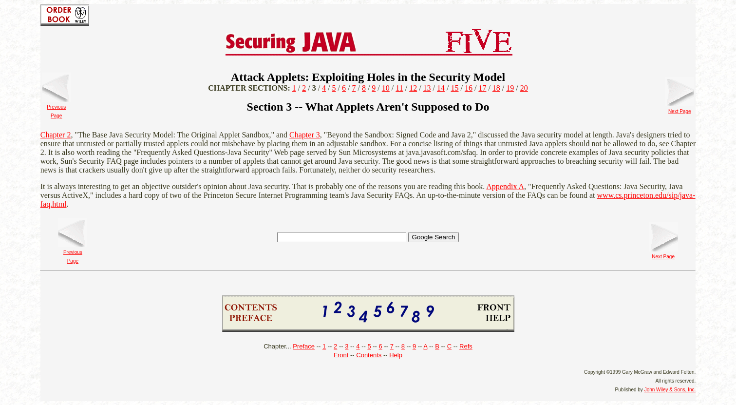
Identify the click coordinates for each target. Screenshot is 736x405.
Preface (304, 346)
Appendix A (505, 186)
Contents (368, 355)
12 (413, 88)
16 (468, 88)
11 (399, 88)
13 (427, 88)
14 (441, 88)
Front (341, 355)
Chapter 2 (55, 135)
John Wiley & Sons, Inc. (670, 389)
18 (496, 88)
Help (395, 355)
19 (510, 88)
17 (482, 88)
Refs (465, 346)
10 (386, 88)
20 (524, 88)
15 (454, 88)
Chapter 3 (304, 135)
